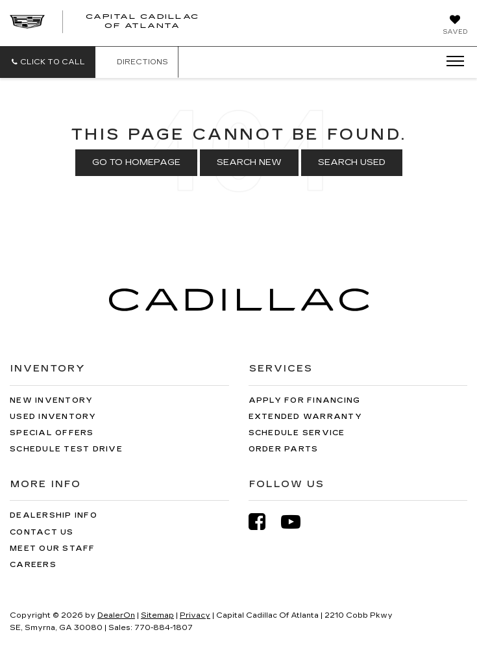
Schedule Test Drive (66, 449)
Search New (249, 162)
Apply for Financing (305, 400)
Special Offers (52, 433)
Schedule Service (297, 433)
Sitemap (157, 615)
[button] (47, 62)
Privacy (195, 615)
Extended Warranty (305, 416)
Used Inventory (53, 416)
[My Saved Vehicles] (455, 26)
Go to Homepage (136, 162)
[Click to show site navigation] (451, 61)
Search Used (351, 162)
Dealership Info (53, 515)
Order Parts (284, 449)
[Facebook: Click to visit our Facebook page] (263, 522)
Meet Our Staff (52, 548)
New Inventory (51, 400)
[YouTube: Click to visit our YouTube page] (297, 522)
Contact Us (42, 532)
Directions (136, 62)
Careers (33, 565)
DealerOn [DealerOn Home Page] (116, 615)
